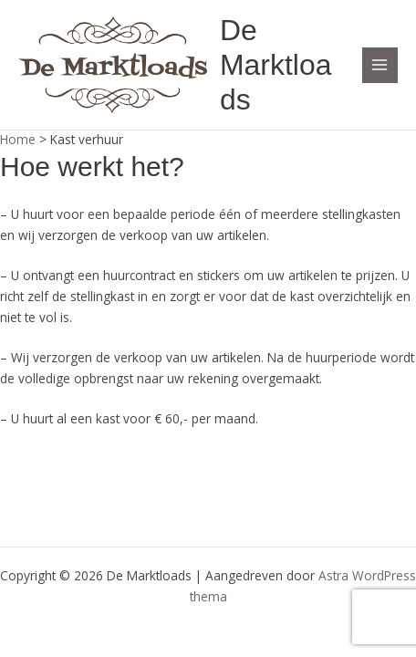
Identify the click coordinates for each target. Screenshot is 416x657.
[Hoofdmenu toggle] (380, 65)
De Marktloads (275, 65)
